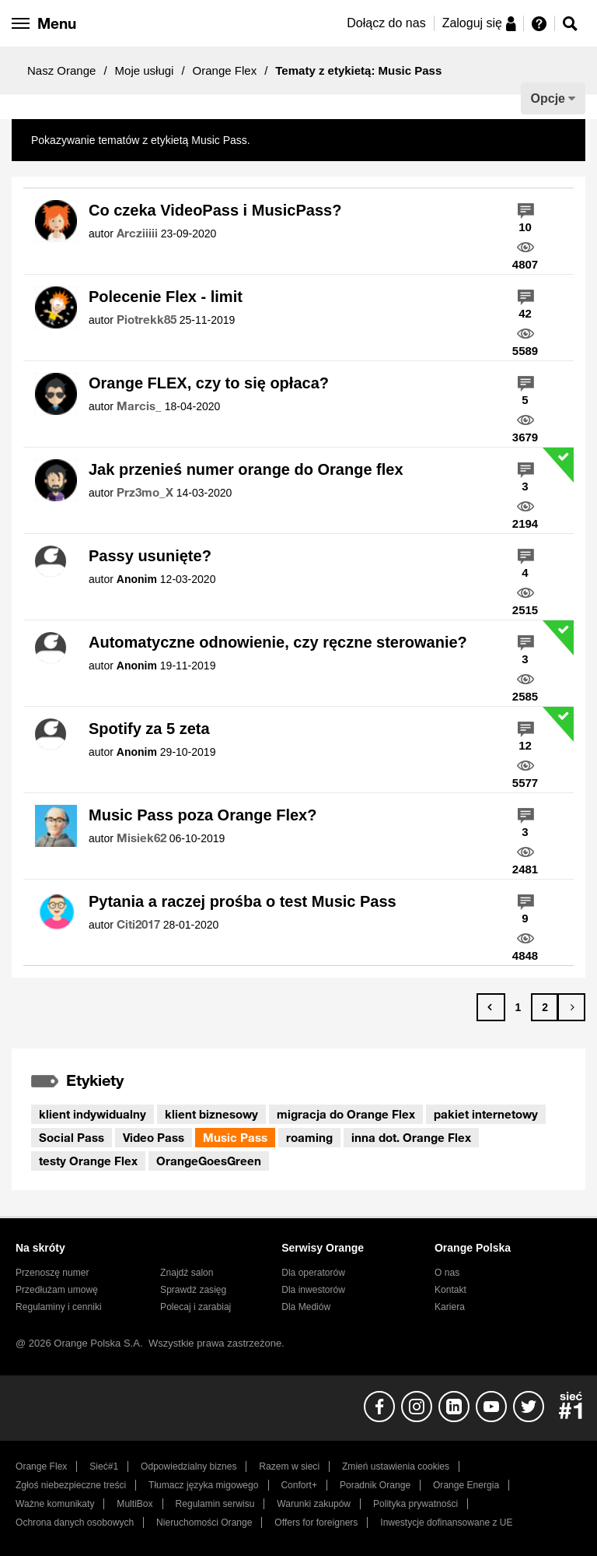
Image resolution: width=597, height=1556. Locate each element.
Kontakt (450, 1289)
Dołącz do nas (386, 23)
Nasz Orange (61, 70)
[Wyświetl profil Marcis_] (139, 406)
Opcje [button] (548, 98)
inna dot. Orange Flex (411, 1137)
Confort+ (299, 1485)
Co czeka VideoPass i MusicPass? (215, 210)
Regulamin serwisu (215, 1503)
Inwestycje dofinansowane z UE (446, 1522)
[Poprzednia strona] (491, 1007)
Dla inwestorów (313, 1289)
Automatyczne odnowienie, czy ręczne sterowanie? (278, 642)
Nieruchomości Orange (204, 1522)
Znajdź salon (186, 1272)
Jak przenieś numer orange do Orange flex (246, 469)
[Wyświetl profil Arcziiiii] (137, 233)
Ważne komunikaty (55, 1503)
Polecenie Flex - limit (166, 296)
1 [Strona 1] (518, 1007)
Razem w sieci (289, 1466)
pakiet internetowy (486, 1114)
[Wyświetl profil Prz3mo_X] (145, 492)
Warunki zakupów (314, 1503)
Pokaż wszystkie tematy (311, 140)
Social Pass (71, 1137)
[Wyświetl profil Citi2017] (138, 924)
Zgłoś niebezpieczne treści (71, 1485)
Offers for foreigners (316, 1522)
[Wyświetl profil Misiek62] (141, 838)
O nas (447, 1272)
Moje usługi (144, 70)
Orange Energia (466, 1485)
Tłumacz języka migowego (203, 1485)
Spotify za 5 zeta (149, 728)
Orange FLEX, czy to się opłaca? (209, 383)
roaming (309, 1137)
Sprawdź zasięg (193, 1289)
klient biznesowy (211, 1114)
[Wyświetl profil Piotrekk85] (146, 320)
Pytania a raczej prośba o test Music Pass (242, 901)
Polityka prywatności (415, 1503)
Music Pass (235, 1137)
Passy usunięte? (150, 555)
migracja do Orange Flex (346, 1114)
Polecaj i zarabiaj (195, 1306)
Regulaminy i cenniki (59, 1306)
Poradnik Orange (375, 1485)
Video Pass (153, 1137)
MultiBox (134, 1503)
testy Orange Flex (88, 1161)
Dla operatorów (313, 1272)
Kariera (450, 1306)
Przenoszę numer (52, 1272)
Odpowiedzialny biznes (188, 1466)
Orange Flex (225, 70)
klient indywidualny (92, 1114)
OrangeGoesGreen (208, 1161)
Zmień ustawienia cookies (395, 1466)
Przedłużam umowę (57, 1289)
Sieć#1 (103, 1466)
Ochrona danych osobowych (75, 1522)
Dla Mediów (305, 1306)
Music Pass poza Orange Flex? (202, 815)
